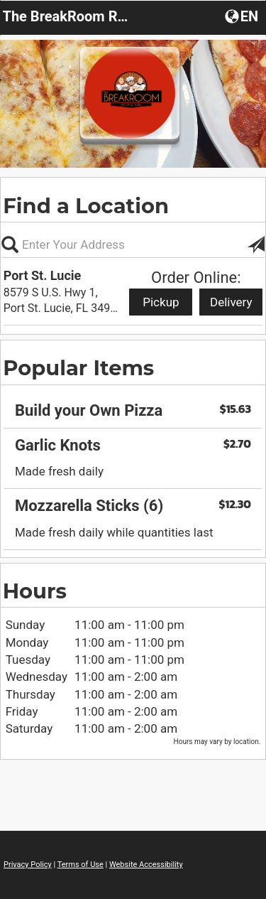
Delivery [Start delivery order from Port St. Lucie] (231, 302)
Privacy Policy (28, 864)
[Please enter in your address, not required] (133, 244)
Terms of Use (80, 864)
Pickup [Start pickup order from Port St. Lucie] (161, 302)
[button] (243, 15)
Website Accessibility (146, 864)
